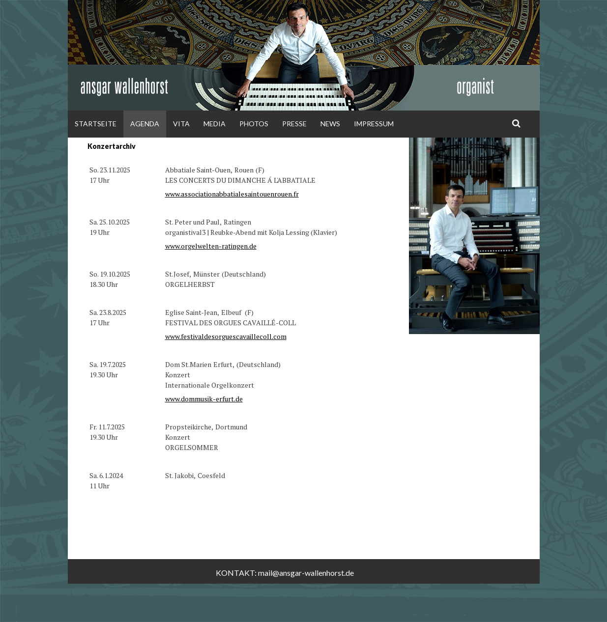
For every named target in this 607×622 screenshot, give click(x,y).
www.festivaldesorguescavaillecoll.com (226, 336)
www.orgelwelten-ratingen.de (211, 246)
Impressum (374, 123)
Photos (253, 123)
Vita (181, 123)
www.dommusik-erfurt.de (204, 398)
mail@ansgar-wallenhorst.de (306, 572)
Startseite (95, 123)
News (330, 123)
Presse (294, 123)
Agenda (144, 123)
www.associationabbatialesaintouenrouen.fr (232, 193)
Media (214, 123)
